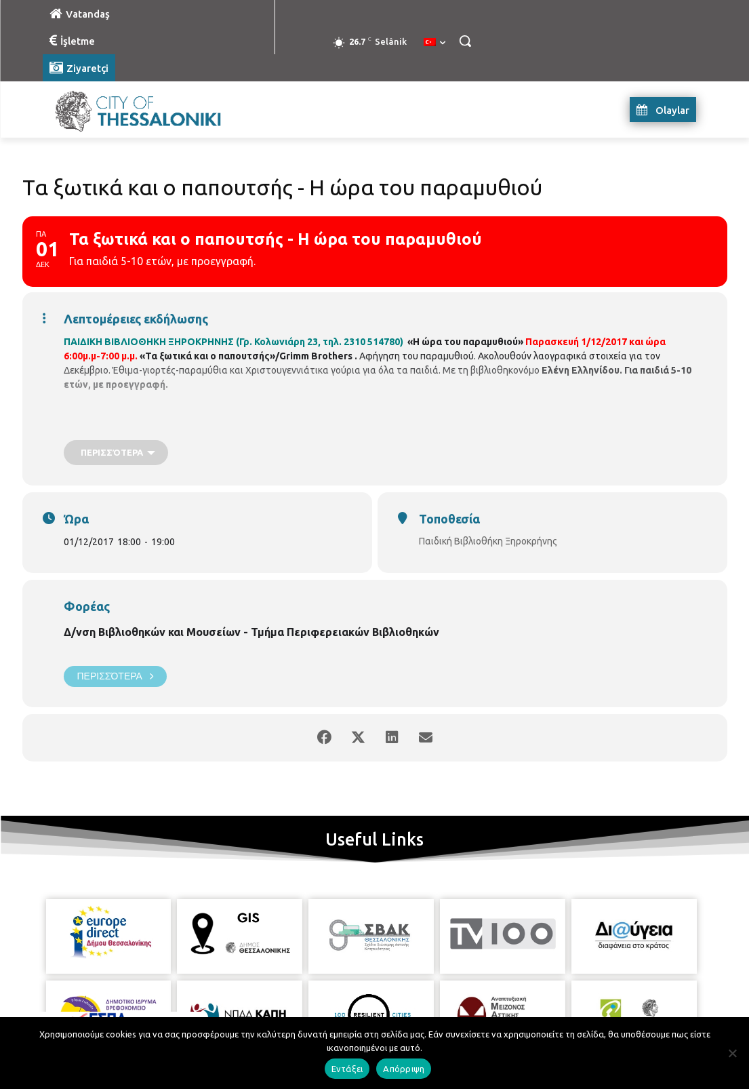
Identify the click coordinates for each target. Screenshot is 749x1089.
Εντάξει (347, 1068)
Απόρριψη (403, 1068)
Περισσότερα (115, 676)
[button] (465, 40)
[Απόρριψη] (732, 1053)
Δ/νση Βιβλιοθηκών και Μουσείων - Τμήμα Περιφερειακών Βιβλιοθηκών (251, 632)
